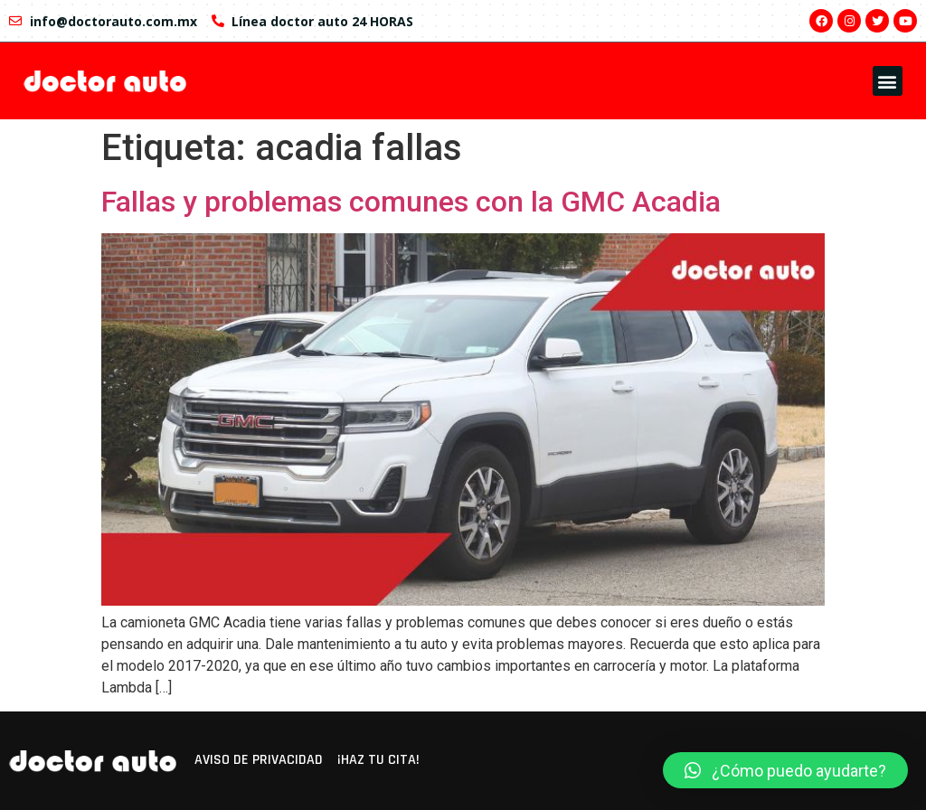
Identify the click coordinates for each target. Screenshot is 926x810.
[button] (887, 81)
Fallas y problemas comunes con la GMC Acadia (411, 201)
